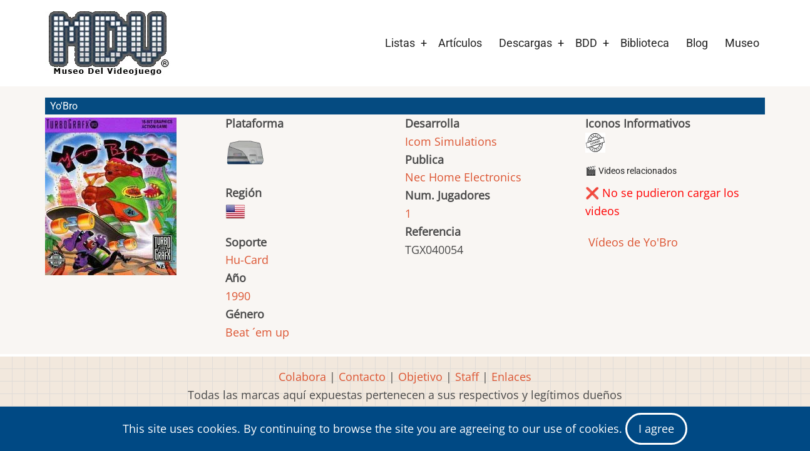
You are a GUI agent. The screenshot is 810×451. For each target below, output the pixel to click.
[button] (111, 202)
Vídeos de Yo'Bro (631, 242)
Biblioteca (644, 42)
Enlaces (511, 376)
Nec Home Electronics (463, 177)
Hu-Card (247, 259)
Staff (467, 376)
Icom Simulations (451, 141)
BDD (586, 42)
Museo (742, 42)
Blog (697, 42)
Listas (400, 42)
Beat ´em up (257, 332)
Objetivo (420, 376)
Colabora (302, 376)
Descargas (525, 42)
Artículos (460, 42)
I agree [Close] (656, 428)
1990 (237, 295)
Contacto (362, 376)
